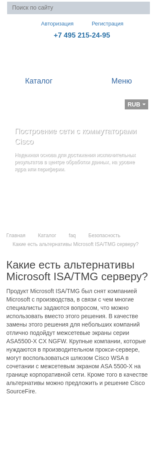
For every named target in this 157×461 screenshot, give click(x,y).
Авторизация (53, 23)
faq (72, 235)
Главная (16, 235)
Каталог (47, 235)
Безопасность (104, 235)
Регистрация (102, 23)
